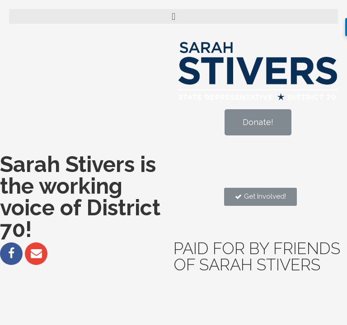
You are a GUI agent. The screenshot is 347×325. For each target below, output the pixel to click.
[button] (258, 122)
